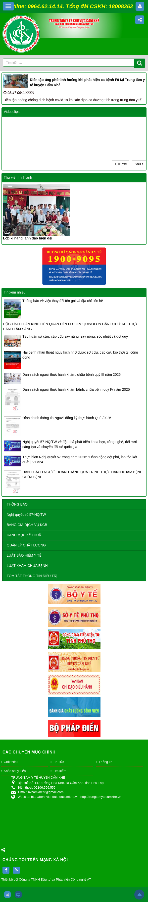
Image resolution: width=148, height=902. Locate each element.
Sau (139, 164)
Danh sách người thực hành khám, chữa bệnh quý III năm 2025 (71, 374)
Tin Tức (58, 762)
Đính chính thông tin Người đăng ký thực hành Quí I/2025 (66, 418)
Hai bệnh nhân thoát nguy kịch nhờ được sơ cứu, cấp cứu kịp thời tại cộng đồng (80, 354)
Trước (121, 164)
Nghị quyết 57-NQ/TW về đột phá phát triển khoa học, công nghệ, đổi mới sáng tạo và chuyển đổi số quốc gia (79, 444)
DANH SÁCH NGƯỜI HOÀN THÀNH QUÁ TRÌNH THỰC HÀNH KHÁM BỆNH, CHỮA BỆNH (83, 474)
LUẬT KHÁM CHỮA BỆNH (27, 566)
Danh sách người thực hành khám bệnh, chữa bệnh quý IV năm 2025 (76, 389)
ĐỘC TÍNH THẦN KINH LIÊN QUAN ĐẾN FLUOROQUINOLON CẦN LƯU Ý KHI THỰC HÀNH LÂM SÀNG (70, 326)
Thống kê (105, 762)
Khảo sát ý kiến (15, 771)
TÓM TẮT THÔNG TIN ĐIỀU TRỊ (32, 576)
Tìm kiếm (59, 771)
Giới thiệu (10, 762)
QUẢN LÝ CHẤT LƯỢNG (26, 545)
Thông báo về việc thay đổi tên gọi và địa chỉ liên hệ (62, 301)
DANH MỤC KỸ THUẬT (25, 535)
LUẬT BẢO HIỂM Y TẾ (24, 555)
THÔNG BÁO (17, 504)
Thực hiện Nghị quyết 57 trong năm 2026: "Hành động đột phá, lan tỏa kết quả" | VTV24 (79, 459)
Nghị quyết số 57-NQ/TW (26, 515)
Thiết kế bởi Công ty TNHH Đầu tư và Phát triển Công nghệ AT (46, 879)
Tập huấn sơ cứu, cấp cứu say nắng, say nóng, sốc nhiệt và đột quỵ (75, 336)
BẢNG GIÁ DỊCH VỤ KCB (27, 525)
